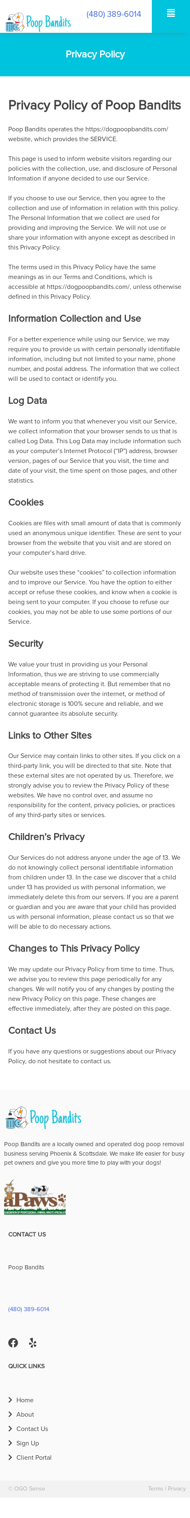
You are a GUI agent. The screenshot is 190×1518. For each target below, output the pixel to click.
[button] (171, 13)
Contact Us (32, 1429)
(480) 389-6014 (114, 14)
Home (25, 1400)
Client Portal (34, 1457)
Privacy (177, 1489)
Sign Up (27, 1443)
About (25, 1414)
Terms (155, 1489)
